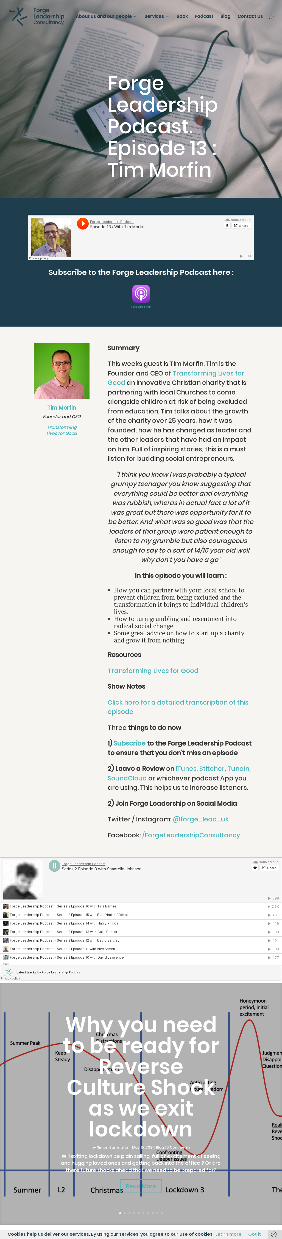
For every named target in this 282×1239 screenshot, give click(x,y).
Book (182, 17)
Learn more (229, 1234)
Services (154, 17)
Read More (141, 1186)
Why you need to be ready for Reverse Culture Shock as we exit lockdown (141, 1077)
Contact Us (250, 17)
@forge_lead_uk (201, 819)
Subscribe (130, 743)
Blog (225, 17)
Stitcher (212, 768)
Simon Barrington (113, 1147)
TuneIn (238, 768)
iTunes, (187, 768)
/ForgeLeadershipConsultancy (191, 835)
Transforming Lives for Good (61, 430)
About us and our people (104, 17)
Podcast (204, 17)
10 (162, 1213)
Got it (254, 1234)
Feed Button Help (140, 306)
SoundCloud (127, 778)
